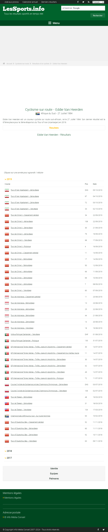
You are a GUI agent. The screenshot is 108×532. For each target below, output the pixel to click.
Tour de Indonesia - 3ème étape (22, 315)
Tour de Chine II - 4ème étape (22, 221)
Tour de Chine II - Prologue (21, 246)
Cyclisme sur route (22, 63)
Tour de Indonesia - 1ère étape (22, 328)
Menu (54, 23)
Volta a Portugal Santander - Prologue (25, 340)
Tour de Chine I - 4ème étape (21, 271)
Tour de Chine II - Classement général (25, 215)
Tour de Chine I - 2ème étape (21, 284)
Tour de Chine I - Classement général (24, 253)
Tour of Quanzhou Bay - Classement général (27, 422)
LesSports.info (13, 9)
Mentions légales (12, 497)
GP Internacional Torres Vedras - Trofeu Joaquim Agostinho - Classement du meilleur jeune (45, 353)
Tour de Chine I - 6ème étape (21, 259)
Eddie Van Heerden (60, 63)
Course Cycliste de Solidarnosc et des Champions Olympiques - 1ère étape (39, 391)
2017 (9, 457)
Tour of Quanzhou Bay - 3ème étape (24, 428)
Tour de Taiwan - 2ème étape (21, 403)
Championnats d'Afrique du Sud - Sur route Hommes (30, 416)
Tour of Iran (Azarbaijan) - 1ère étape (24, 209)
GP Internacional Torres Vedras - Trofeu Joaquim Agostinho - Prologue (37, 378)
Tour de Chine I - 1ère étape (21, 290)
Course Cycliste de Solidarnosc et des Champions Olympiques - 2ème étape (39, 384)
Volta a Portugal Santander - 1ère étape (25, 334)
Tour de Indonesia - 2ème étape (22, 322)
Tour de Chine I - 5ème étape (21, 265)
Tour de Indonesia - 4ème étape (22, 309)
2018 (9, 451)
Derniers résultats (49, 2)
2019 (9, 179)
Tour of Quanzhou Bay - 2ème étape (24, 434)
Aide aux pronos (12, 2)
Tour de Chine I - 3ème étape (21, 278)
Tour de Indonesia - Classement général (25, 296)
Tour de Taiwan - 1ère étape (21, 409)
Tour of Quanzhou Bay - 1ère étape (24, 441)
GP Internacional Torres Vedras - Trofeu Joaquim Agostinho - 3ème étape (38, 359)
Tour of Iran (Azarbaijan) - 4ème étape (25, 190)
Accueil (9, 63)
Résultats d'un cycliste (40, 63)
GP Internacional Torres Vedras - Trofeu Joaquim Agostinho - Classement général (41, 347)
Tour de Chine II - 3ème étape (22, 227)
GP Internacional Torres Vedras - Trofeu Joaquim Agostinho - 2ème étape (38, 365)
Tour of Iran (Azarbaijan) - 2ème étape (25, 202)
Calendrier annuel (30, 2)
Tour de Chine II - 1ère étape (21, 240)
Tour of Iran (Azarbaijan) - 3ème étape (25, 196)
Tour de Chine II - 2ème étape (22, 234)
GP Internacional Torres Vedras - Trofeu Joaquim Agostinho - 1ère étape (38, 372)
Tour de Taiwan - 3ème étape (21, 397)
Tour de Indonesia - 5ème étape (22, 303)
